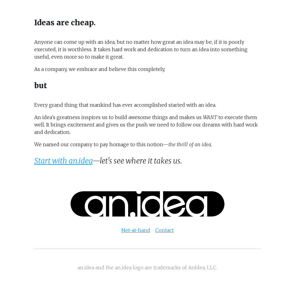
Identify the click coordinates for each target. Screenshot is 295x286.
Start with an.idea (63, 161)
